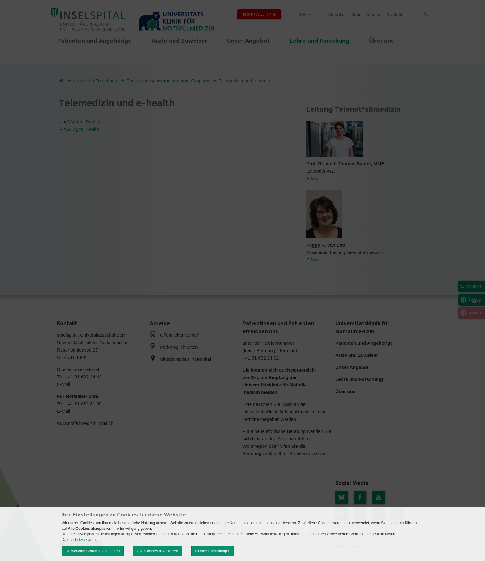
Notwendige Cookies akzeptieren (93, 551)
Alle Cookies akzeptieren (157, 551)
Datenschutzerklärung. (80, 539)
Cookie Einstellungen (212, 551)
